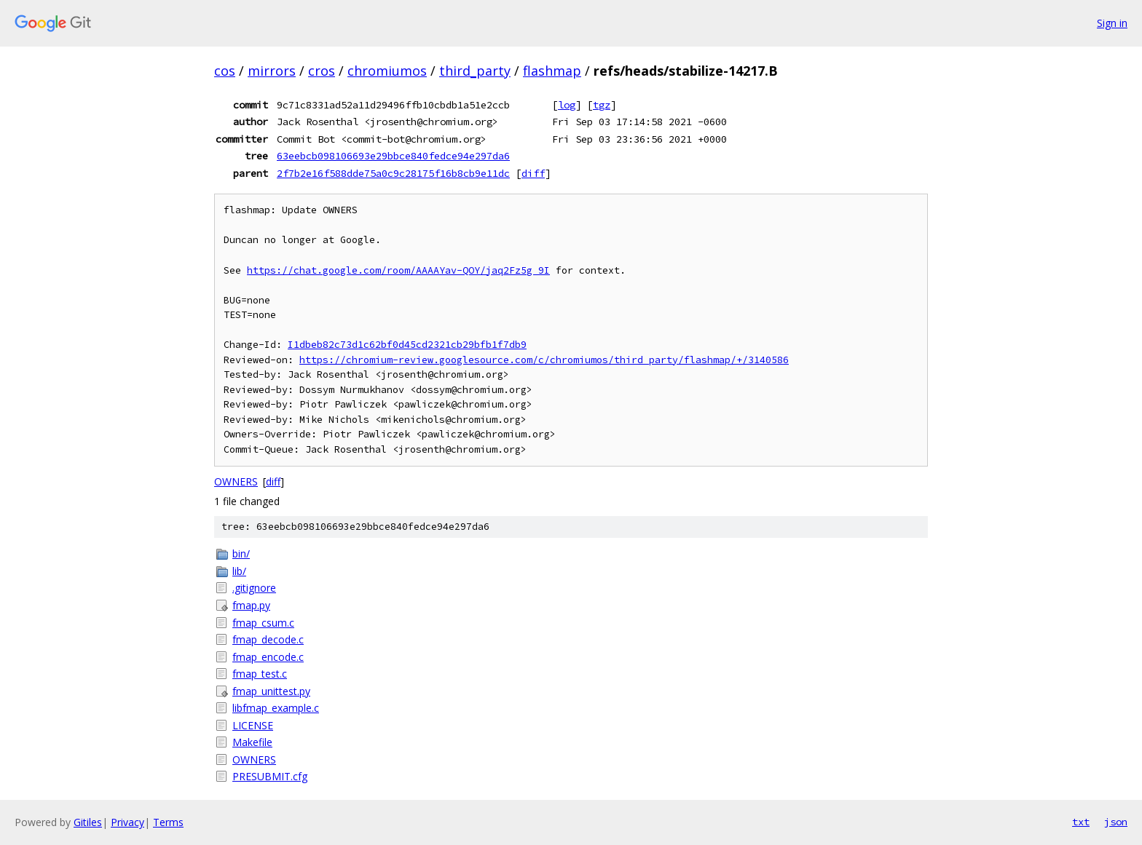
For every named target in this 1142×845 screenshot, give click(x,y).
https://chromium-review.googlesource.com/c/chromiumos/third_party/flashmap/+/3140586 (544, 360)
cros (321, 70)
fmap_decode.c (268, 639)
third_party (475, 70)
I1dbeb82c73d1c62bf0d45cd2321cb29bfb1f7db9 (407, 344)
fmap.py (251, 605)
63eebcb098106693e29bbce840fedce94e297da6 (393, 155)
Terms (168, 822)
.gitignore (254, 588)
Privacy (127, 822)
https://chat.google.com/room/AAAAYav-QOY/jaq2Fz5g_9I (398, 270)
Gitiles (88, 822)
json (1115, 821)
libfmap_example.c (275, 708)
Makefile (252, 742)
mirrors (272, 70)
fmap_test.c (259, 674)
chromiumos (387, 70)
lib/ (239, 571)
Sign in (1112, 23)
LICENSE (252, 725)
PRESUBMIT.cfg (269, 776)
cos (224, 70)
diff (533, 173)
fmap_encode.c (268, 657)
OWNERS (236, 481)
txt (1081, 821)
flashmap (552, 70)
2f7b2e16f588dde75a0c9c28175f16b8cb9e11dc (393, 173)
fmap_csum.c (263, 623)
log (566, 104)
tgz (601, 104)
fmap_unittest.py (271, 691)
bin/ (241, 553)
